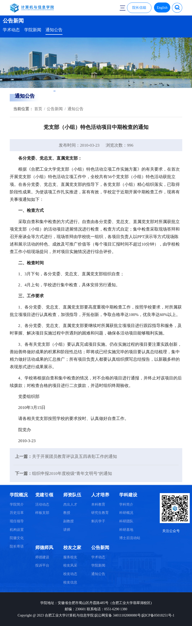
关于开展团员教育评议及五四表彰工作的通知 (74, 456)
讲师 (66, 530)
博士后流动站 (129, 538)
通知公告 (54, 29)
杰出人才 (70, 504)
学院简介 (17, 504)
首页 (37, 109)
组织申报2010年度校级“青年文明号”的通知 (72, 473)
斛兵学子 (98, 521)
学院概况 (19, 494)
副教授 (68, 521)
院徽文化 (17, 538)
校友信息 (70, 582)
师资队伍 (72, 494)
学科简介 (126, 504)
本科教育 (98, 504)
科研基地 (126, 530)
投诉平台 (42, 565)
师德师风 (44, 547)
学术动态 (11, 29)
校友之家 (72, 547)
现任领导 (17, 521)
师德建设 (42, 557)
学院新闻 (32, 29)
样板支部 (42, 513)
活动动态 (42, 504)
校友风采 (70, 565)
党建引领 (44, 494)
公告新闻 (55, 109)
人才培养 (100, 494)
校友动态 (70, 574)
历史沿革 (17, 513)
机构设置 (17, 530)
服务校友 (70, 557)
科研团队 (126, 521)
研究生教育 (100, 513)
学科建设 (128, 494)
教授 (66, 513)
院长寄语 (17, 546)
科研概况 (126, 513)
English (162, 7)
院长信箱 (139, 7)
